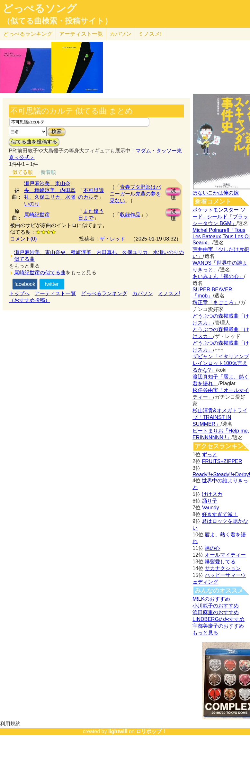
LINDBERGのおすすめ (218, 619)
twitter (52, 284)
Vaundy (210, 507)
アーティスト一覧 (55, 293)
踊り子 (209, 501)
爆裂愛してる (220, 561)
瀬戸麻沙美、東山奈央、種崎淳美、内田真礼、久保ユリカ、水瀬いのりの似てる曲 (99, 256)
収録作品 (130, 214)
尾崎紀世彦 (37, 214)
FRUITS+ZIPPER (222, 461)
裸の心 (212, 548)
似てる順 (22, 172)
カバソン (120, 34)
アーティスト (81, 34)
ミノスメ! (150, 34)
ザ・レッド (112, 238)
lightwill (118, 731)
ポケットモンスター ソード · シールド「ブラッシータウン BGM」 (220, 216)
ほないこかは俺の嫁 (215, 193)
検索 (56, 131)
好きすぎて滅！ (220, 514)
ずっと (209, 454)
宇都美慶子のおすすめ (218, 626)
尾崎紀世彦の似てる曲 (40, 272)
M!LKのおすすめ (211, 599)
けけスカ (212, 494)
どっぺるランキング (104, 293)
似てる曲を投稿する (34, 141)
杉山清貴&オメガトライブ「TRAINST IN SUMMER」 (219, 417)
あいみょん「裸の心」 (218, 276)
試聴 (173, 192)
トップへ (19, 293)
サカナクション (223, 568)
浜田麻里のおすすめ (215, 612)
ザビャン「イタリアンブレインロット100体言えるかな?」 (220, 363)
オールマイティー (225, 555)
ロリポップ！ (151, 731)
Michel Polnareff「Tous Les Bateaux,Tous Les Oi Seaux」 (221, 236)
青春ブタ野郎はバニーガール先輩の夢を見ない (135, 193)
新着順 (48, 172)
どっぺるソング (40, 8)
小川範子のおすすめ (215, 605)
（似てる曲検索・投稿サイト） (57, 21)
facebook (24, 284)
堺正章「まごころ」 (215, 302)
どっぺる (27, 34)
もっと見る (205, 632)
